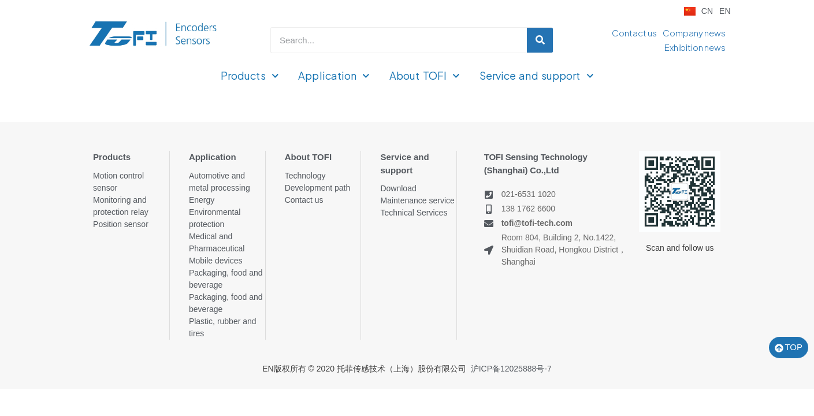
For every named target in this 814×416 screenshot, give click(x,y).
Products (249, 76)
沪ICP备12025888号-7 (511, 368)
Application (334, 76)
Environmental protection (215, 218)
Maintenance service (417, 200)
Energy (201, 200)
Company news (694, 32)
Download (398, 188)
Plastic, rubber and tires (223, 327)
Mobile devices (216, 260)
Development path (318, 187)
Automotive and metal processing (219, 181)
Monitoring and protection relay (120, 206)
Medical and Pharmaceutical (217, 242)
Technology (305, 175)
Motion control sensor (118, 181)
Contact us (634, 32)
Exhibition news (695, 47)
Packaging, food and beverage (226, 278)
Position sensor (120, 224)
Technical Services (413, 212)
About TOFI (424, 76)
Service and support (537, 76)
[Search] (540, 40)
